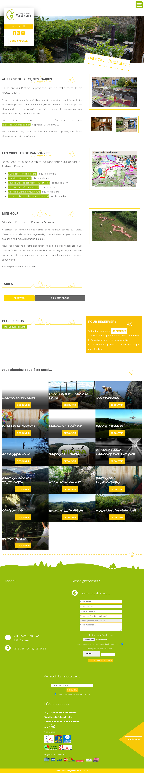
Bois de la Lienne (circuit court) (24, 191)
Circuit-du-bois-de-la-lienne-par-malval (28, 196)
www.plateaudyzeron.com (68, 771)
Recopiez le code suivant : (100, 649)
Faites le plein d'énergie (14, 326)
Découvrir (23, 405)
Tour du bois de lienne (19, 178)
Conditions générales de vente (61, 721)
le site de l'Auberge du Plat (16, 124)
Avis (49, 727)
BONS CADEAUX (19, 40)
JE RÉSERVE (119, 331)
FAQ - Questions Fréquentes (60, 712)
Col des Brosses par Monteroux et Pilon (29, 182)
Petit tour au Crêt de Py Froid (23, 187)
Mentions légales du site (58, 717)
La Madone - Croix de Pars (22, 173)
